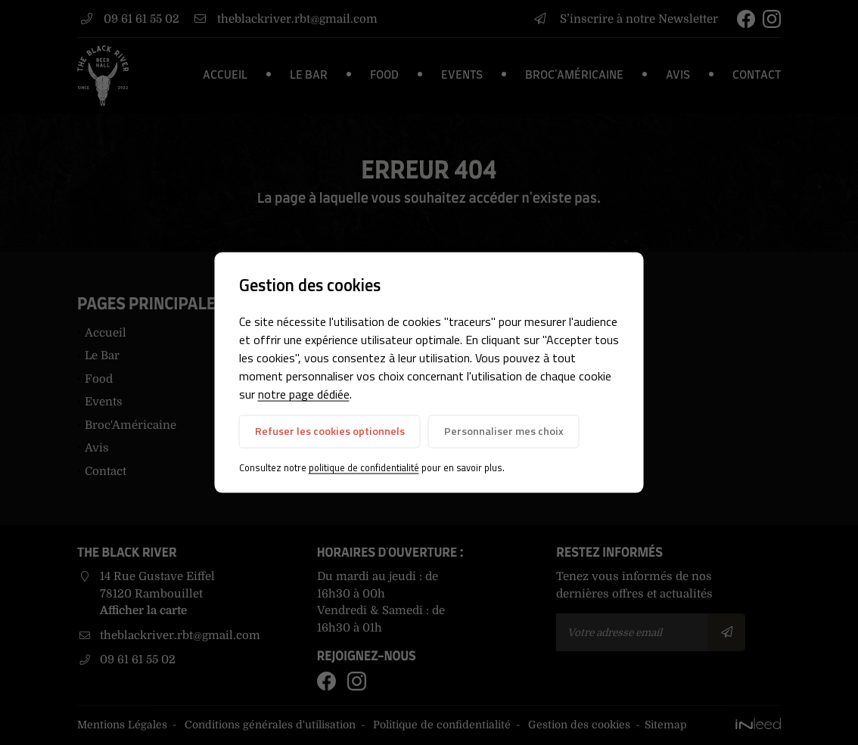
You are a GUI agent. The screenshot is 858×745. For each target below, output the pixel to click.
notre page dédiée (304, 394)
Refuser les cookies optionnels (330, 431)
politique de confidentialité (364, 467)
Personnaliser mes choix (504, 431)
